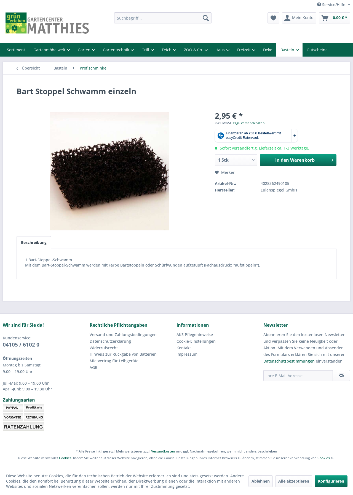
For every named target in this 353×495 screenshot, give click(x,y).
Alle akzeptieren (293, 481)
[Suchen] (206, 17)
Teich (167, 49)
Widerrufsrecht (104, 347)
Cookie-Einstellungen (196, 341)
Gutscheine (317, 49)
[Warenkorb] (334, 17)
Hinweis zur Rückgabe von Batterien (123, 354)
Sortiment (16, 49)
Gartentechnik (116, 49)
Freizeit (244, 49)
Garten (85, 49)
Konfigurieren (331, 481)
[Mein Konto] (299, 17)
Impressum (186, 354)
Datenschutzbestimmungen (289, 361)
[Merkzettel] (273, 17)
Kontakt (183, 347)
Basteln (287, 49)
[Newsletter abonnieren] (341, 375)
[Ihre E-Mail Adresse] (298, 375)
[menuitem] (163, 17)
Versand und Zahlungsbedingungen (123, 334)
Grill (145, 49)
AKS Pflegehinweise (194, 334)
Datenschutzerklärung (110, 341)
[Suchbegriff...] (163, 17)
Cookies (65, 458)
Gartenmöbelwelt (49, 49)
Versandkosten (163, 451)
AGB (93, 367)
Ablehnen (261, 481)
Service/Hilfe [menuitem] (331, 4)
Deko (267, 49)
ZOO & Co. (194, 49)
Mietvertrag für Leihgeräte (114, 360)
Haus (220, 49)
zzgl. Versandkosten (249, 123)
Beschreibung (34, 242)
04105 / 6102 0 (21, 344)
